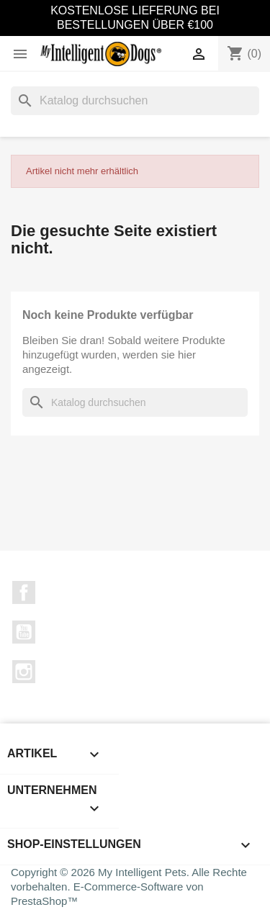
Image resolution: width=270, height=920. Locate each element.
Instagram (23, 671)
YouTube (23, 632)
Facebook (23, 592)
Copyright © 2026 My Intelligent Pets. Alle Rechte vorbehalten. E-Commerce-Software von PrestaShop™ (129, 886)
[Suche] (135, 100)
